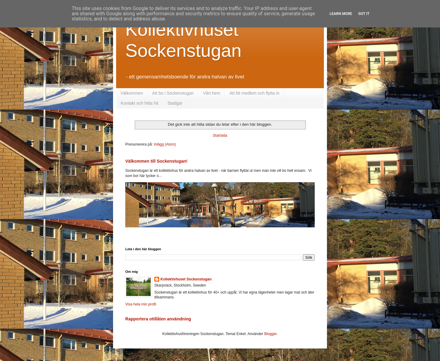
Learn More (341, 14)
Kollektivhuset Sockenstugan (185, 279)
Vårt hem (211, 93)
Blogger (270, 334)
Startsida (220, 135)
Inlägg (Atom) (165, 144)
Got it (363, 14)
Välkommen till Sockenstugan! (156, 161)
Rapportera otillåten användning (158, 318)
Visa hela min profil (140, 304)
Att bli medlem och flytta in (254, 93)
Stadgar (174, 103)
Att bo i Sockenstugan (173, 93)
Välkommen (131, 93)
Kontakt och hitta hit (139, 103)
